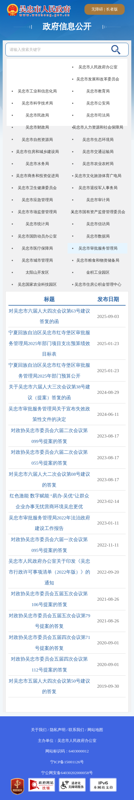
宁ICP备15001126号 (67, 762)
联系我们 (76, 729)
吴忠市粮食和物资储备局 (97, 260)
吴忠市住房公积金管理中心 (98, 284)
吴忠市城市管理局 (37, 260)
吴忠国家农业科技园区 (37, 284)
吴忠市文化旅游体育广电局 (98, 175)
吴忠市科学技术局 (37, 103)
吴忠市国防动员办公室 (37, 236)
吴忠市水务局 (37, 163)
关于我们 (39, 729)
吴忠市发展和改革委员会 (97, 79)
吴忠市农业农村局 (98, 163)
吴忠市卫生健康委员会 (37, 187)
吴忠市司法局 (98, 115)
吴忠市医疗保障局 (37, 248)
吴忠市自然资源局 (37, 139)
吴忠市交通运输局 (98, 151)
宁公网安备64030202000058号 (67, 772)
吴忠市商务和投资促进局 (37, 175)
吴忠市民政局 (37, 115)
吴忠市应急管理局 (37, 200)
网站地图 (95, 729)
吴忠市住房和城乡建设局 (37, 151)
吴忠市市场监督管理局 (37, 212)
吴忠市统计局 (37, 224)
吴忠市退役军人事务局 (97, 187)
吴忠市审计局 (98, 200)
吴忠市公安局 (98, 103)
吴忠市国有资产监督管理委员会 (98, 212)
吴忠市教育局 (98, 91)
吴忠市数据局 (98, 236)
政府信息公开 (67, 26)
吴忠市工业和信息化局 (37, 91)
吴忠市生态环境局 (98, 139)
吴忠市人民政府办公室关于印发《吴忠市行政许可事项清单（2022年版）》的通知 (49, 572)
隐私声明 (57, 729)
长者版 (112, 9)
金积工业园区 (98, 272)
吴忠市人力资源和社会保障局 (97, 127)
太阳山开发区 (37, 272)
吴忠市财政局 (37, 127)
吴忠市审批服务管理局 (97, 248)
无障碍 (97, 9)
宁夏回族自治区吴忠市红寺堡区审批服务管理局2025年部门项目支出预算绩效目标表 (49, 343)
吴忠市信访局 (98, 224)
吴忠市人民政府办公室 (97, 67)
